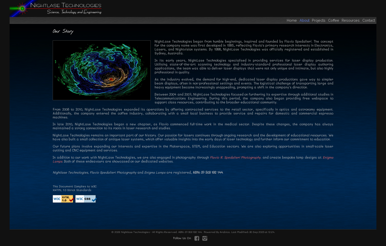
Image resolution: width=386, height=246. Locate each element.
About (305, 20)
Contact (368, 20)
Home (292, 20)
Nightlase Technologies (135, 232)
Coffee (334, 20)
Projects (319, 20)
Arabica (225, 232)
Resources (351, 20)
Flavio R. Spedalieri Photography (235, 157)
